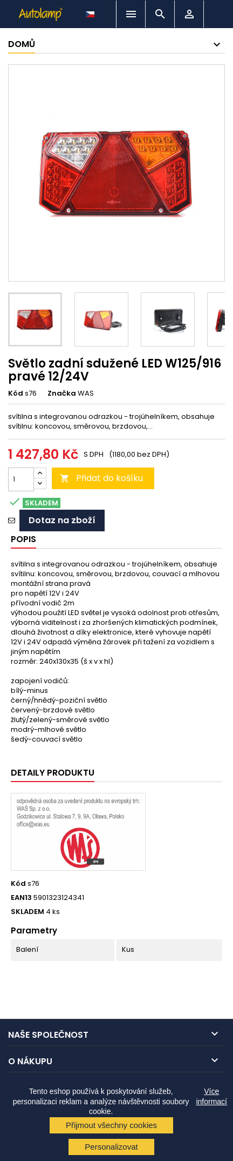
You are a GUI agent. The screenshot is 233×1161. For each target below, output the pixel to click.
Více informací (211, 1096)
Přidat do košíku (101, 478)
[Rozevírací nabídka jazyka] (91, 11)
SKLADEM (27, 912)
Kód (15, 393)
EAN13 (21, 898)
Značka (61, 393)
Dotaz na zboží (62, 520)
